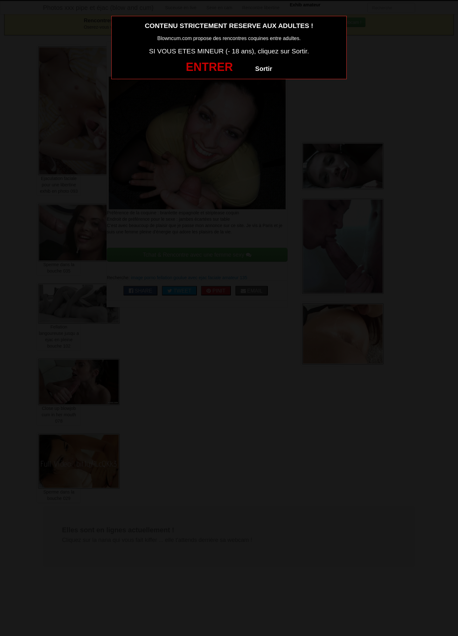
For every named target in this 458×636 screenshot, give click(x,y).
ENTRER (209, 66)
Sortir (263, 68)
